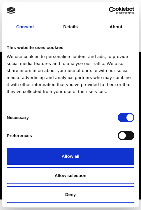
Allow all (71, 156)
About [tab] (116, 26)
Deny (70, 194)
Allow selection (70, 175)
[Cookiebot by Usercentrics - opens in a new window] (108, 10)
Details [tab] (70, 26)
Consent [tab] (25, 26)
